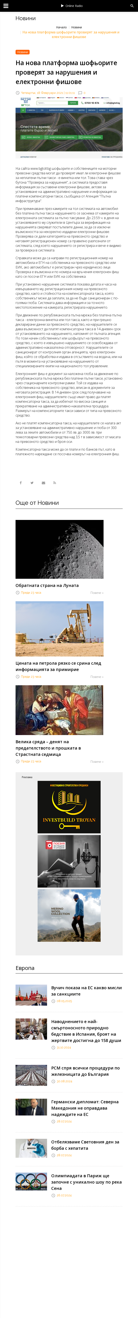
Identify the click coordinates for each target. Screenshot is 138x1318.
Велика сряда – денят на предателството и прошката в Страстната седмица (48, 748)
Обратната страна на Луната (47, 585)
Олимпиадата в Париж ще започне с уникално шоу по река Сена (86, 1182)
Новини (76, 27)
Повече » (97, 593)
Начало (61, 27)
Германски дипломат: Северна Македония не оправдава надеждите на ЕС (85, 1108)
